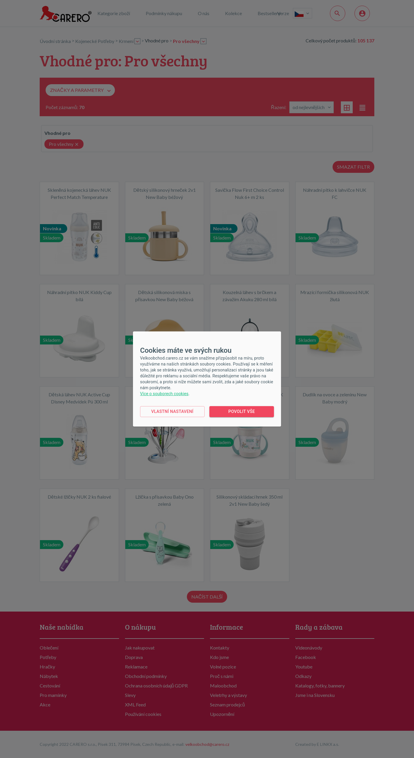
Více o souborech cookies (164, 393)
